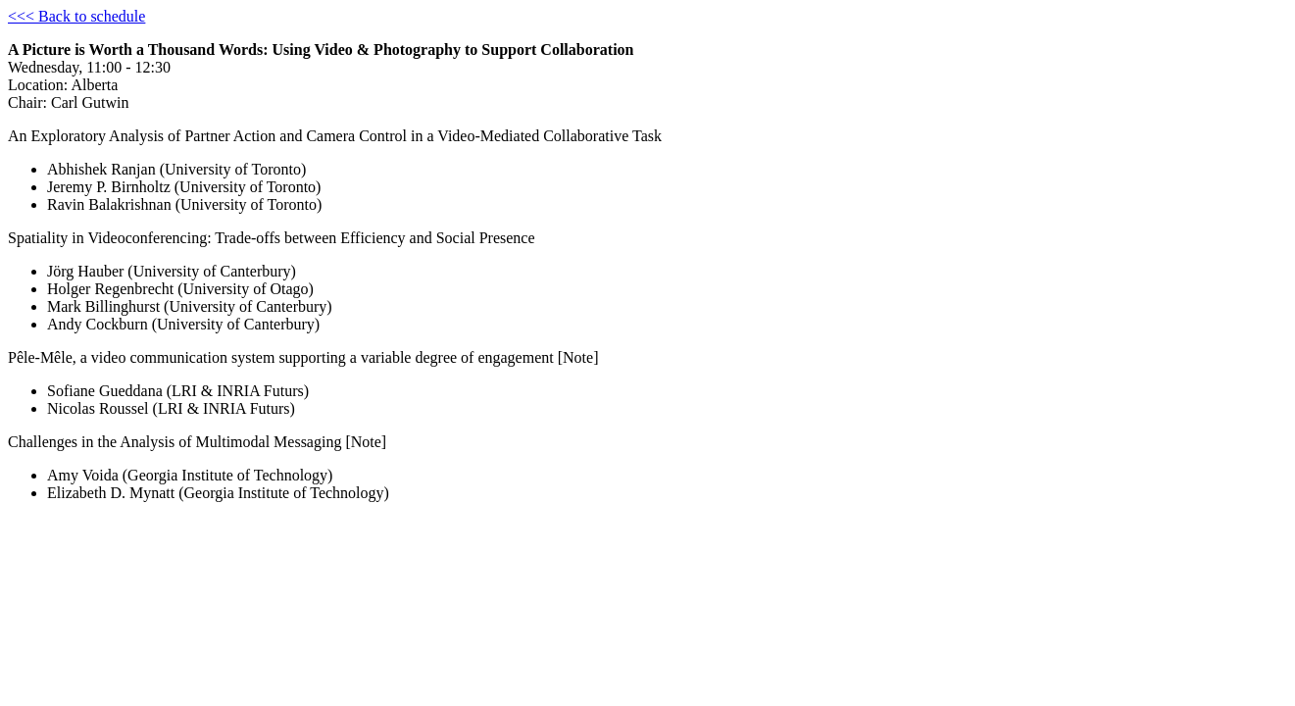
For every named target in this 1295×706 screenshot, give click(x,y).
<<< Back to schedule (76, 16)
